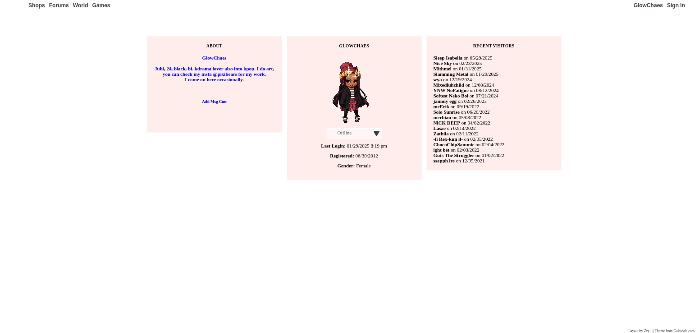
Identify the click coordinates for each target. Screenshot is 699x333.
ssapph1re (444, 160)
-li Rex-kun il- (448, 139)
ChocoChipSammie (454, 144)
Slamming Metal (451, 74)
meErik (441, 106)
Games (101, 5)
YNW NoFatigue (451, 90)
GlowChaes (648, 5)
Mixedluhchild (449, 85)
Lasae (440, 128)
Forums (59, 5)
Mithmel (443, 68)
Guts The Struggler (454, 155)
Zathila (441, 133)
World (80, 5)
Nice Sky (443, 63)
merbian (443, 117)
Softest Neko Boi (451, 95)
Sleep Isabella (448, 57)
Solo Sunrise (447, 112)
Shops (36, 5)
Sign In (676, 5)
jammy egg (445, 101)
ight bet (442, 150)
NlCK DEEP (447, 122)
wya (438, 79)
